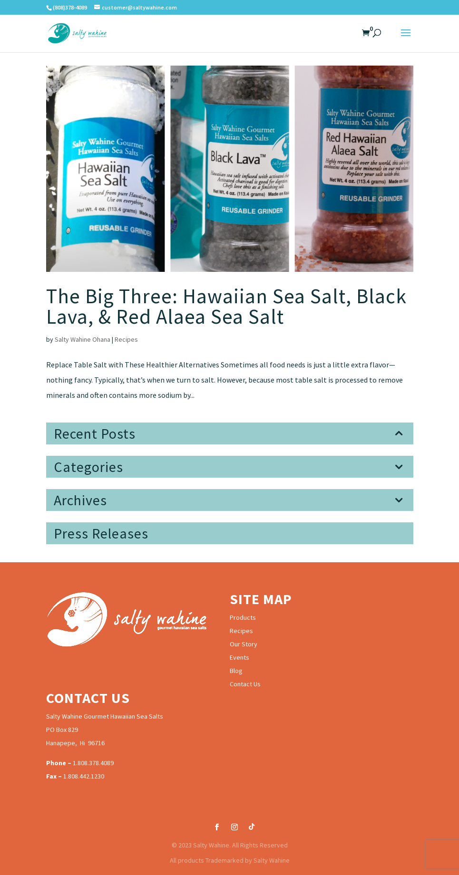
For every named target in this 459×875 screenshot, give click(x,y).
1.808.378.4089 (93, 763)
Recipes (126, 339)
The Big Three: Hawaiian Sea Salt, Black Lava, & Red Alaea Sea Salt (226, 306)
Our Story (243, 644)
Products (243, 617)
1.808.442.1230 (83, 776)
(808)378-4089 (70, 7)
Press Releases (101, 533)
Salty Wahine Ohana (82, 339)
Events (239, 657)
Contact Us (245, 684)
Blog (236, 670)
